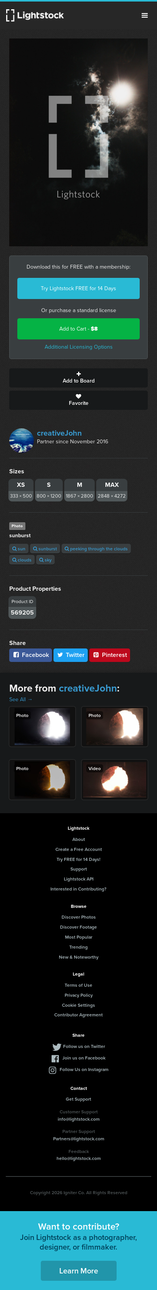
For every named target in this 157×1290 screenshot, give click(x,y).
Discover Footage (78, 927)
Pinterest (109, 654)
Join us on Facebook (83, 1057)
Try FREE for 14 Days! (78, 859)
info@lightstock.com (79, 1119)
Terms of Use (78, 985)
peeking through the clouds (96, 548)
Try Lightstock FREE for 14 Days (78, 288)
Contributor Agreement (78, 1014)
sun (18, 548)
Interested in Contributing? (78, 889)
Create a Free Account (78, 849)
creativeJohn (59, 433)
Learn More (78, 1270)
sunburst (45, 548)
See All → (21, 699)
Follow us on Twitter (84, 1046)
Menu (145, 15)
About (78, 839)
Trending (78, 947)
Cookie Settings (78, 1005)
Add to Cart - (78, 329)
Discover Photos (79, 917)
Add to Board (78, 377)
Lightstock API (79, 879)
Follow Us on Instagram (84, 1069)
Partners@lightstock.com (78, 1138)
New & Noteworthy (79, 957)
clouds (22, 559)
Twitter (71, 654)
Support (78, 869)
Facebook (30, 654)
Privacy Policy (79, 995)
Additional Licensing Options (79, 347)
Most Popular (78, 937)
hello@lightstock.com (79, 1158)
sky (45, 559)
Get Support (78, 1099)
